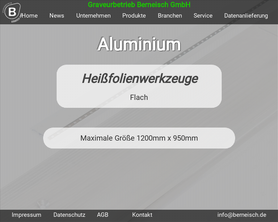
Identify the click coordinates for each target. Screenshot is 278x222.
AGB (102, 214)
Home (30, 15)
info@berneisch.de (241, 214)
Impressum (26, 214)
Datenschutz (69, 214)
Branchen (170, 15)
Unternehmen (93, 15)
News (56, 15)
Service (203, 15)
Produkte (134, 15)
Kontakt (142, 214)
